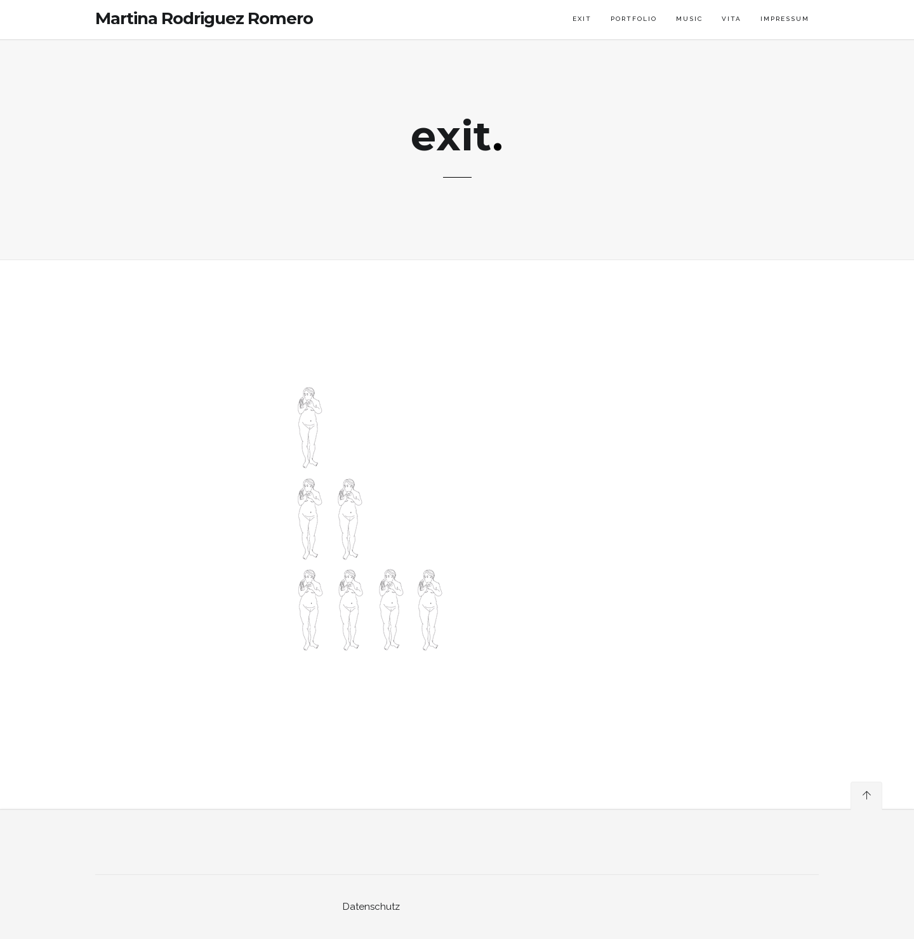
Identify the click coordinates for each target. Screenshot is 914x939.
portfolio (634, 18)
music (689, 18)
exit (582, 18)
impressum (784, 18)
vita (731, 18)
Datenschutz (371, 906)
